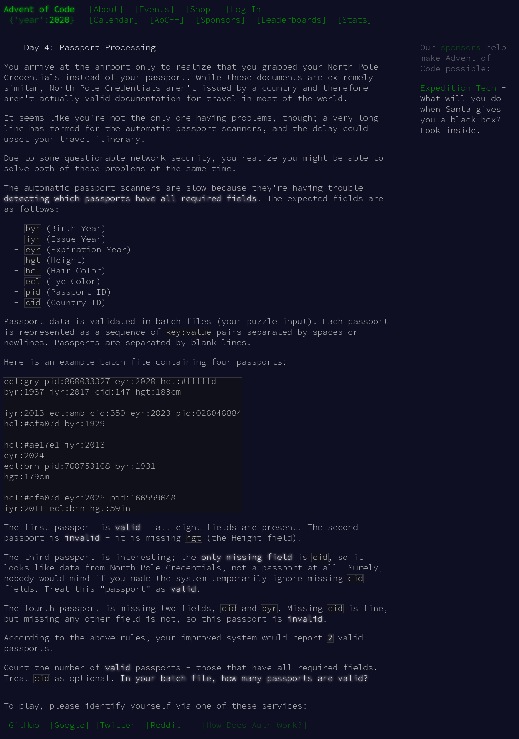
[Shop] (200, 9)
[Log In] (245, 9)
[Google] (69, 725)
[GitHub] (24, 725)
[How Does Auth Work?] (254, 725)
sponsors (460, 47)
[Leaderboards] (291, 19)
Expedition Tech (458, 87)
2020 (59, 19)
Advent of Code (39, 9)
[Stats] (354, 19)
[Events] (154, 9)
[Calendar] (113, 19)
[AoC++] (167, 19)
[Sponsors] (220, 19)
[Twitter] (117, 725)
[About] (106, 9)
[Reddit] (165, 725)
